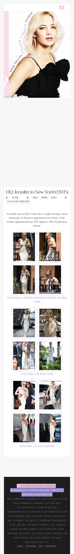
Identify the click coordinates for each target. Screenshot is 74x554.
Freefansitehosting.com (37, 494)
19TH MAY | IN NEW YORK (37, 374)
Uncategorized (18, 201)
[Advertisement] (37, 142)
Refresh (31, 546)
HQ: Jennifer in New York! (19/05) (37, 192)
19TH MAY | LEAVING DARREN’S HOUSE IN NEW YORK (37, 300)
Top (41, 546)
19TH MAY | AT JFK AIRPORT (37, 446)
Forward (51, 546)
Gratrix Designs (39, 490)
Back (20, 546)
